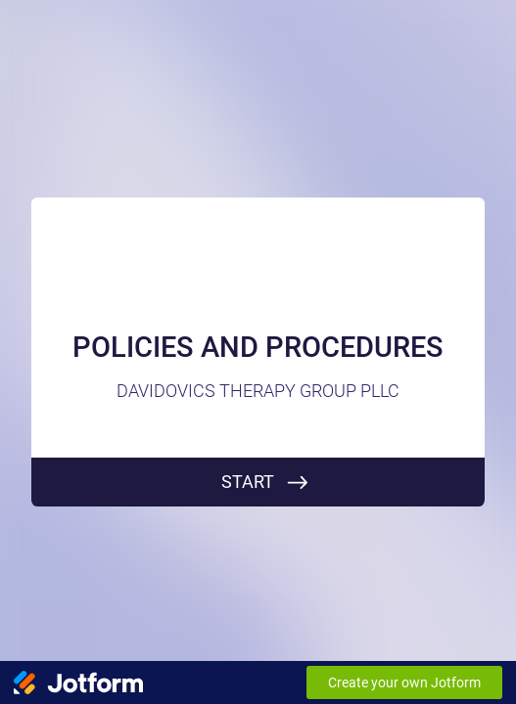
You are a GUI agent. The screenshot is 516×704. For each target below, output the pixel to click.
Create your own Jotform (404, 682)
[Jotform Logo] (78, 682)
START (247, 481)
